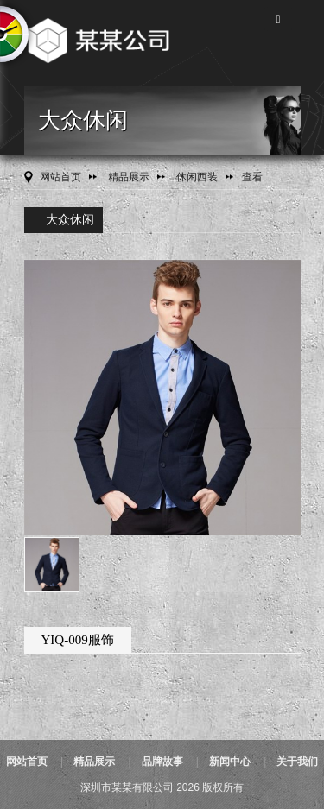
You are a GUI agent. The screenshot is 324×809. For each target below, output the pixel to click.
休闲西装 (197, 177)
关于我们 (297, 761)
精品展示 (128, 177)
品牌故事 (162, 761)
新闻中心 (230, 761)
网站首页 (60, 177)
